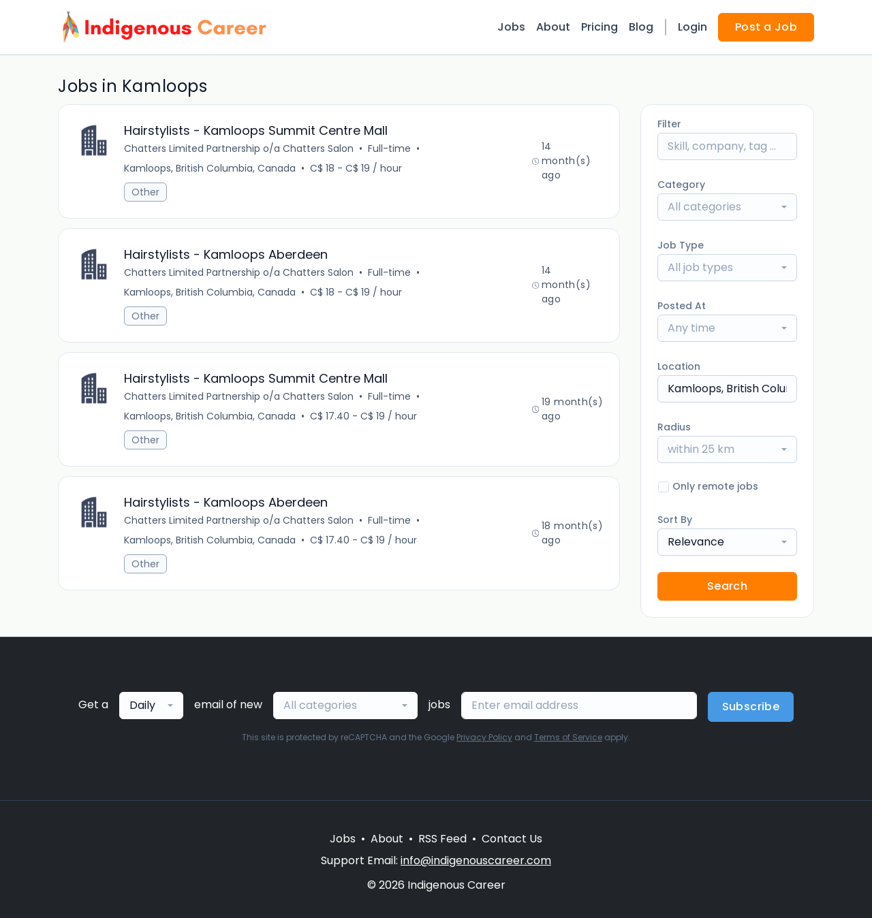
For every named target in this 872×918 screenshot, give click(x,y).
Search (727, 586)
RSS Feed (442, 838)
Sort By (674, 519)
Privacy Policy (484, 737)
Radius (674, 427)
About (553, 27)
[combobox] (727, 207)
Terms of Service (568, 737)
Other (145, 192)
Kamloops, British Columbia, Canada (210, 168)
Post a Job (766, 27)
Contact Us (512, 838)
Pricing (599, 27)
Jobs (511, 27)
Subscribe (751, 706)
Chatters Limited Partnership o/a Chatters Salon (239, 148)
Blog (641, 27)
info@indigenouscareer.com (476, 860)
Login (692, 27)
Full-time (389, 148)
